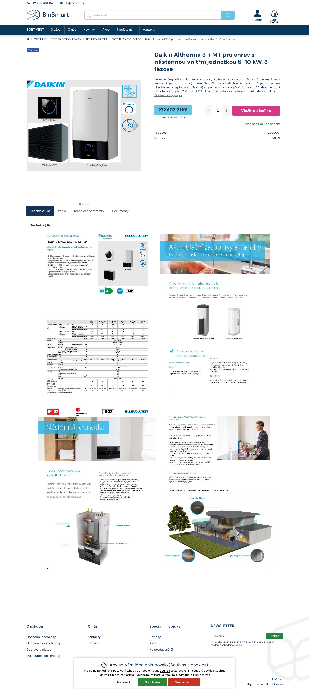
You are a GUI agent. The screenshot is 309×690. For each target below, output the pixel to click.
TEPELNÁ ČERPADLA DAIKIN (66, 39)
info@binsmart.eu (75, 3)
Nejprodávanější (161, 649)
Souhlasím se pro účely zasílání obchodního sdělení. (243, 643)
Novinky (89, 29)
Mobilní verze (274, 684)
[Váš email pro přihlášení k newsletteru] (237, 636)
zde (207, 675)
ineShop (277, 679)
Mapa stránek (255, 684)
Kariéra (93, 643)
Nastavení (123, 682)
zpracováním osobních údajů (246, 641)
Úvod (27, 39)
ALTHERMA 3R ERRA (96, 39)
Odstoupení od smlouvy (43, 656)
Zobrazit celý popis (168, 95)
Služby (55, 29)
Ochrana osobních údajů (44, 643)
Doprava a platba (38, 649)
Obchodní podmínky (41, 637)
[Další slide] (136, 125)
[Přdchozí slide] (31, 125)
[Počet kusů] (217, 110)
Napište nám (126, 29)
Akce (106, 29)
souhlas (165, 670)
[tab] (80, 204)
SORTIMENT (40, 39)
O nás (72, 29)
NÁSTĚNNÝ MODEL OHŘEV (126, 39)
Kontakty (149, 29)
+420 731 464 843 (42, 3)
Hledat (228, 15)
